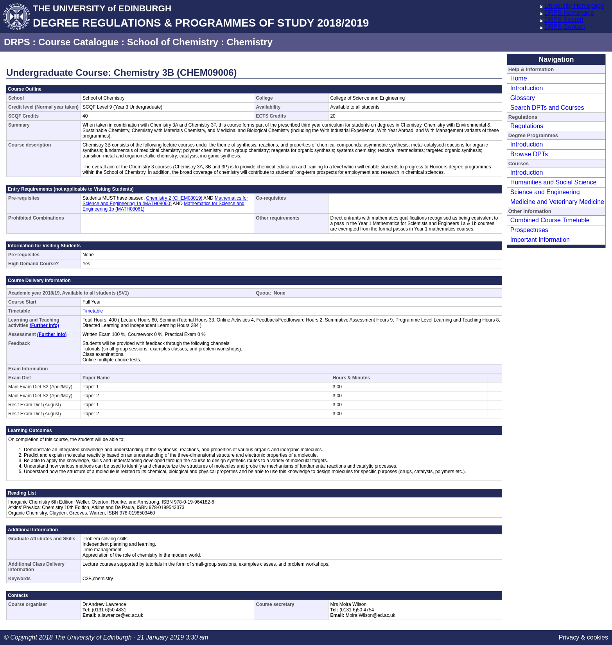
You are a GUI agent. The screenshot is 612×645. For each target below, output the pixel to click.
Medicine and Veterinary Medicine (557, 201)
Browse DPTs (529, 154)
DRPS (17, 42)
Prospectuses (529, 230)
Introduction (526, 88)
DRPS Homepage (569, 12)
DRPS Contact (564, 26)
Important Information (540, 239)
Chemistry (249, 42)
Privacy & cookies (583, 637)
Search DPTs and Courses (547, 107)
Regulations (527, 126)
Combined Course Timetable (550, 220)
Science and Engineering (545, 192)
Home (518, 78)
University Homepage (574, 5)
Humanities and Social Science (553, 182)
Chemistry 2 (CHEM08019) (174, 198)
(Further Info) (44, 325)
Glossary (522, 98)
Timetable (93, 311)
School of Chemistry (172, 42)
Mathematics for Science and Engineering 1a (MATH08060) (165, 200)
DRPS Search (563, 19)
